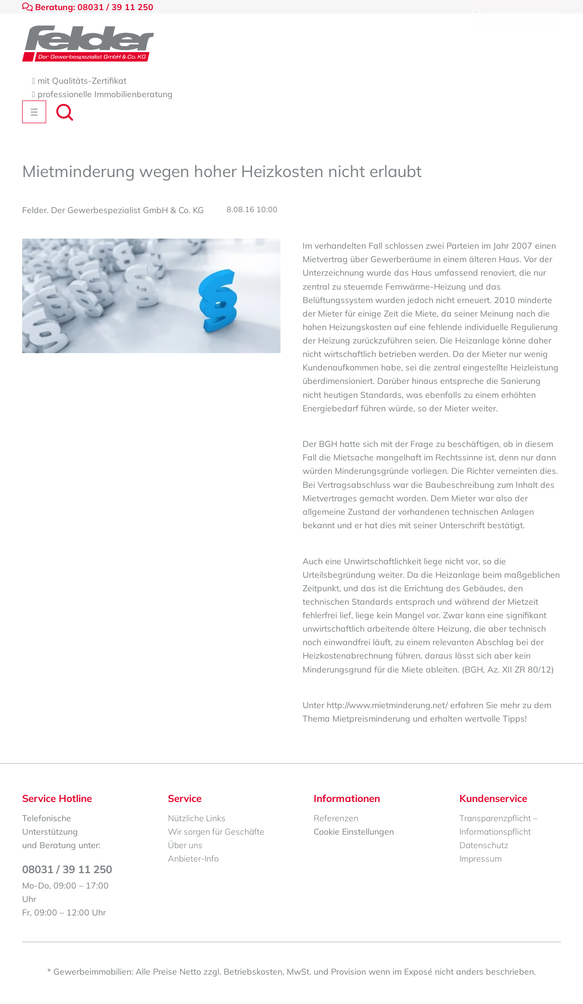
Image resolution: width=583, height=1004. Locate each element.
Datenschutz (483, 844)
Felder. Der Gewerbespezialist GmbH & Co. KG (113, 209)
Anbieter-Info (193, 858)
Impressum (480, 858)
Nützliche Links (197, 818)
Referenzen (336, 818)
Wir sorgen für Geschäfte (216, 831)
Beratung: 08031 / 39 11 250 (87, 6)
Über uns (185, 844)
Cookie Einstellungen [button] (354, 831)
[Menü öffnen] (34, 112)
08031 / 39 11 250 (67, 869)
